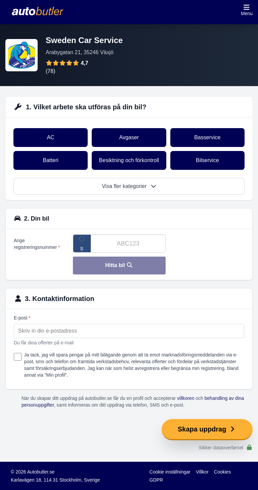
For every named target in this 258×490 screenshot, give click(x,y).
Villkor (202, 472)
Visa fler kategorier (129, 186)
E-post (22, 318)
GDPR (156, 480)
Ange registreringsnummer (37, 244)
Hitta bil (119, 265)
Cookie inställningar (169, 472)
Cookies (222, 472)
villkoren (185, 398)
